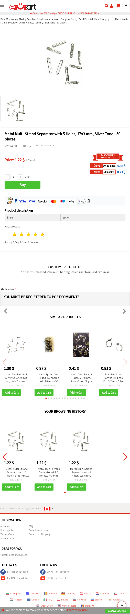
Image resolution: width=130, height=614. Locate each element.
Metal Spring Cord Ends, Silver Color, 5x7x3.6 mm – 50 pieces (48, 378)
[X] (2, 610)
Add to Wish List (45, 145)
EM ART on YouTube (14, 578)
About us (5, 526)
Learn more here (77, 610)
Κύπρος (114, 599)
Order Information (38, 530)
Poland (62, 599)
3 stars (28, 234)
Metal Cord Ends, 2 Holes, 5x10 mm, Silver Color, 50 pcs (81, 378)
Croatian (102, 593)
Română (50, 593)
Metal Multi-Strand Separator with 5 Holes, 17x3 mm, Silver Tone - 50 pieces (16, 472)
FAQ (31, 526)
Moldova (87, 605)
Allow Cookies (117, 610)
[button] (46, 398)
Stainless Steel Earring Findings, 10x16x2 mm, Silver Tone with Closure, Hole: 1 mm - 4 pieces (113, 378)
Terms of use (7, 534)
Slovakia (79, 599)
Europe (33, 599)
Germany (68, 593)
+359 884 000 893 (88, 13)
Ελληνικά (32, 593)
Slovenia (97, 599)
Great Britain (44, 605)
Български (13, 593)
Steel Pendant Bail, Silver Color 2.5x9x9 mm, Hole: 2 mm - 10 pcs (16, 378)
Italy (48, 599)
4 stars (35, 234)
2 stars (21, 234)
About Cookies (8, 538)
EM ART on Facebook (14, 572)
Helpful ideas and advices (13, 554)
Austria (85, 593)
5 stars (42, 234)
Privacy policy (7, 530)
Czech (119, 593)
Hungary (16, 599)
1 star (14, 234)
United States (67, 605)
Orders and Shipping (39, 534)
